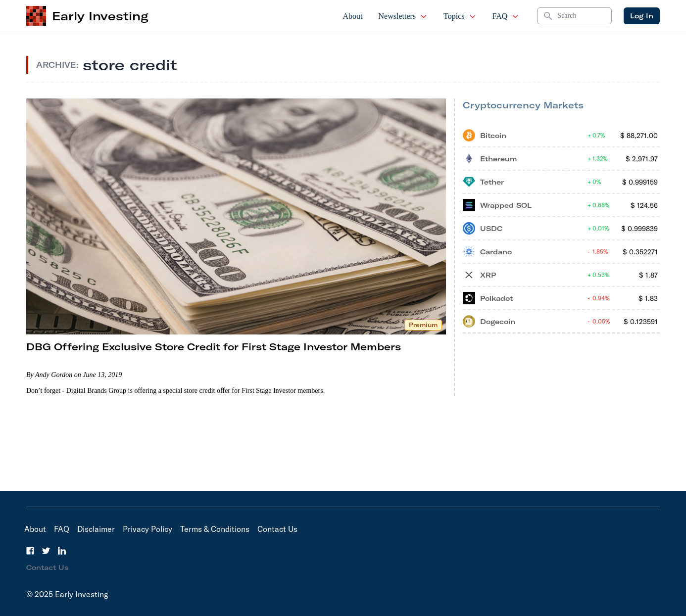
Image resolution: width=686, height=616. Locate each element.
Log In (641, 15)
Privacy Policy (147, 529)
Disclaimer (96, 529)
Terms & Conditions (214, 529)
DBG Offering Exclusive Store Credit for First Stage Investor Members (213, 346)
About (353, 16)
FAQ (506, 16)
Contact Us (277, 529)
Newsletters (403, 16)
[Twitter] (46, 551)
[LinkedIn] (62, 551)
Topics (459, 16)
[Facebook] (30, 551)
